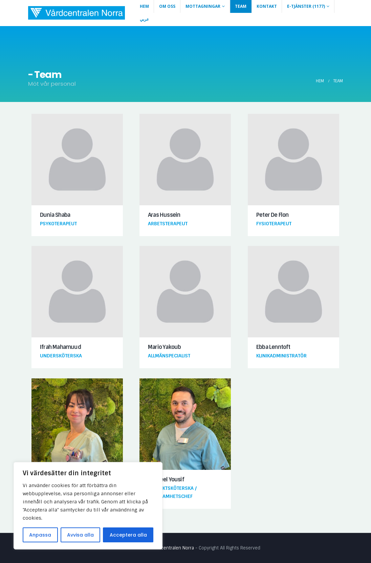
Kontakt (267, 6)
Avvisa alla (80, 534)
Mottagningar (203, 6)
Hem (144, 6)
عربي (144, 19)
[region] (88, 505)
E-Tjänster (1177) (306, 6)
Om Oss (167, 6)
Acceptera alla (128, 534)
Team (240, 6)
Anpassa (40, 534)
